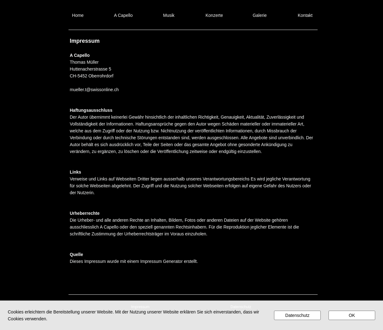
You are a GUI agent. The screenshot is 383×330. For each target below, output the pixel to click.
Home (77, 15)
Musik (169, 15)
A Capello (123, 15)
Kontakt (305, 15)
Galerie (260, 15)
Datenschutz (297, 315)
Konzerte (214, 15)
